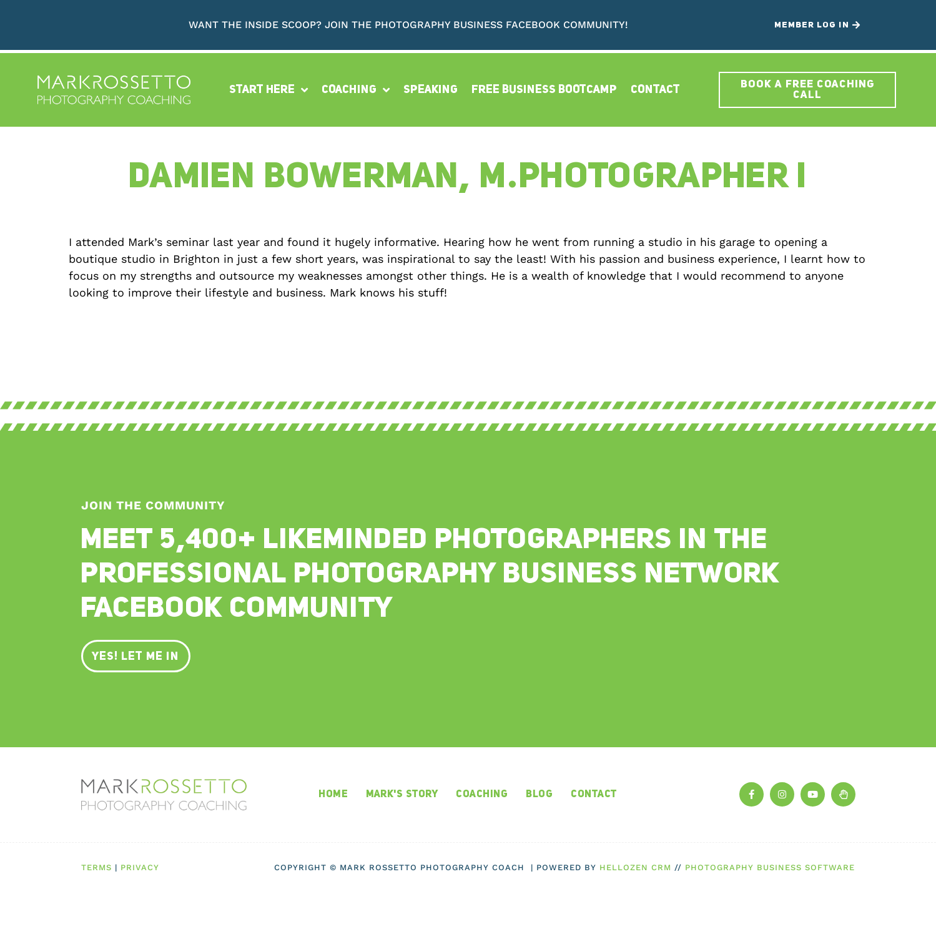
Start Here (268, 90)
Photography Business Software (770, 867)
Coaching (356, 90)
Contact (655, 90)
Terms (96, 867)
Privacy (140, 867)
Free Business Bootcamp (544, 90)
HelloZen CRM (635, 867)
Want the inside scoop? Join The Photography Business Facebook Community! (408, 25)
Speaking (430, 90)
